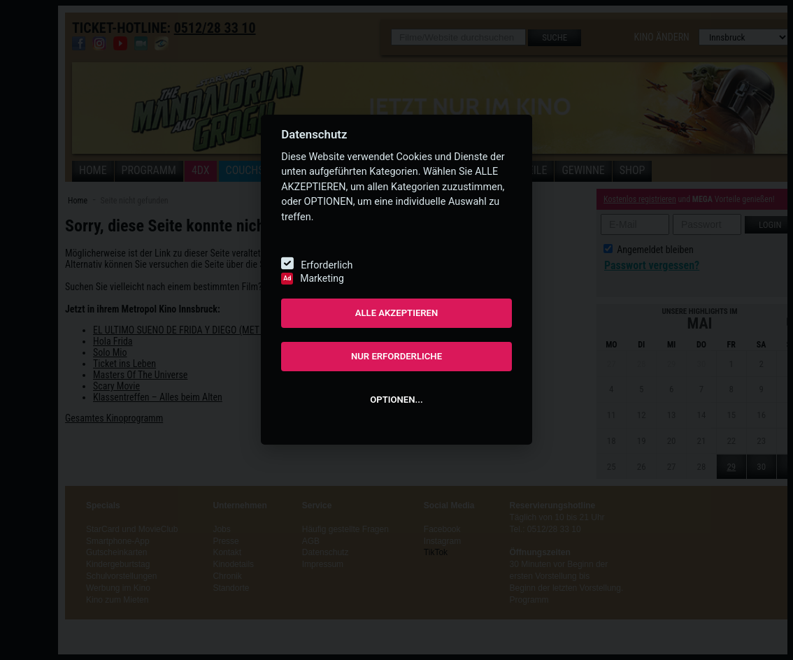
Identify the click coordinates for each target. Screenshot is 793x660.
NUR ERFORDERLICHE (396, 356)
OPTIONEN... (396, 399)
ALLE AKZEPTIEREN (396, 313)
